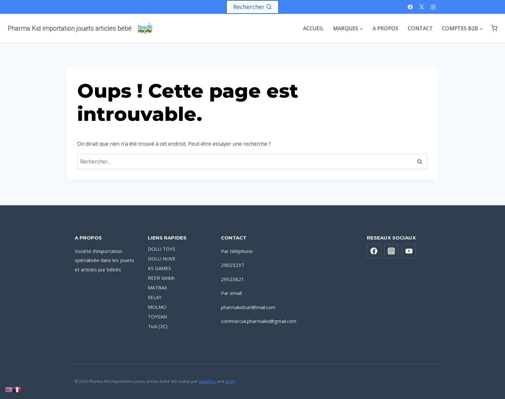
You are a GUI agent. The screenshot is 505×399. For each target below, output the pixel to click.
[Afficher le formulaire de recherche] (252, 7)
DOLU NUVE (162, 258)
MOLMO (157, 307)
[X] (422, 7)
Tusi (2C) (157, 326)
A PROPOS (385, 28)
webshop (207, 381)
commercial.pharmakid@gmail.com (258, 321)
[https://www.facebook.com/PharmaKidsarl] (374, 251)
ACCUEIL (313, 28)
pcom (230, 381)
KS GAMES (159, 268)
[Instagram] (433, 7)
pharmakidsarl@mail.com (248, 307)
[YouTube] (409, 251)
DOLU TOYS (161, 249)
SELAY (155, 297)
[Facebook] (410, 7)
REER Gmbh (161, 278)
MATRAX (157, 287)
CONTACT (420, 28)
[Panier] (494, 28)
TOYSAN (157, 316)
